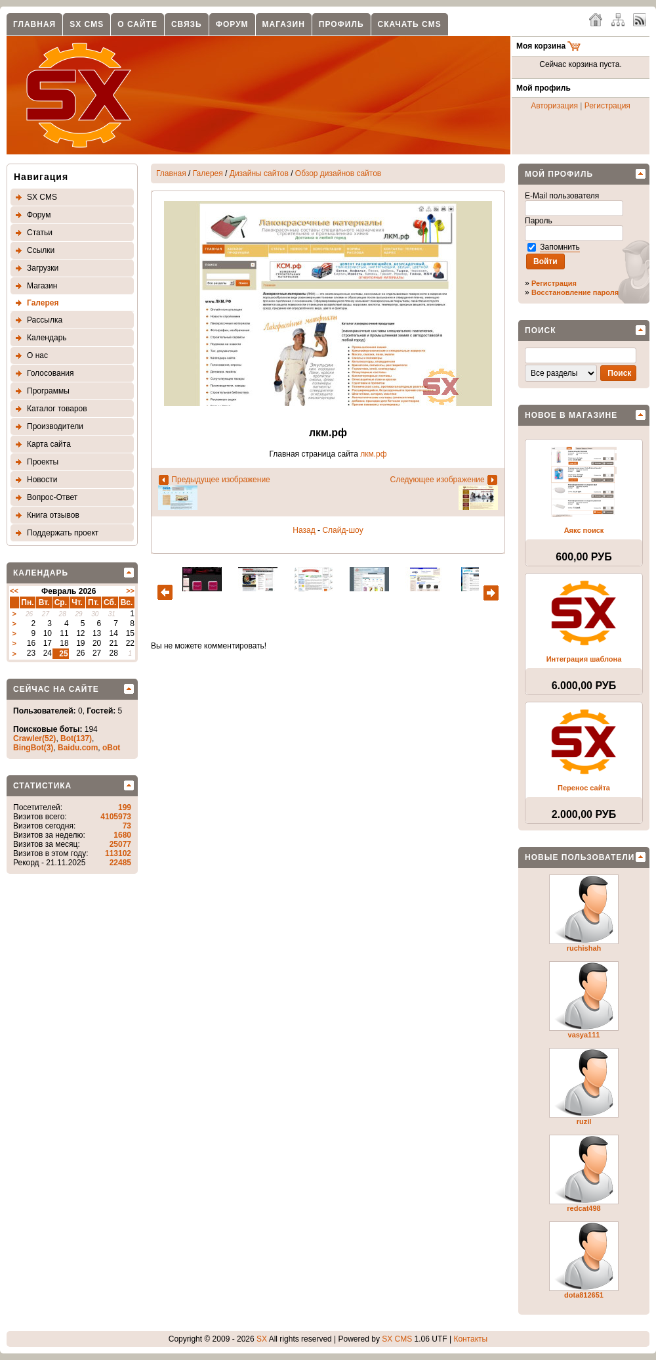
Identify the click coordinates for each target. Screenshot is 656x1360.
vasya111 (584, 1035)
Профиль (341, 24)
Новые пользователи (579, 857)
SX (261, 1339)
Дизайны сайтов (259, 173)
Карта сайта (49, 444)
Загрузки (42, 268)
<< (14, 591)
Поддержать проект (62, 532)
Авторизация (554, 105)
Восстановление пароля (575, 292)
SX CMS (87, 24)
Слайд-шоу (342, 530)
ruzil (584, 1121)
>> (130, 591)
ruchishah (584, 948)
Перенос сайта (584, 788)
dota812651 (584, 1295)
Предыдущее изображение (220, 479)
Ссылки (40, 250)
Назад (304, 530)
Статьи (39, 232)
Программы (48, 391)
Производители (55, 426)
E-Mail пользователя (563, 195)
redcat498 (583, 1208)
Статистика (42, 785)
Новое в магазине (571, 415)
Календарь (47, 337)
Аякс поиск (584, 530)
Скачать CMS (409, 24)
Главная (34, 24)
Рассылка (44, 320)
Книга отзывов (53, 515)
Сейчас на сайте (56, 689)
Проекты (42, 461)
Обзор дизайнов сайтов (338, 173)
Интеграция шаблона (584, 659)
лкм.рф (373, 454)
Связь (186, 24)
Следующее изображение (437, 479)
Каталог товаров (57, 408)
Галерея (42, 302)
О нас (37, 355)
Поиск (540, 330)
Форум (232, 24)
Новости (42, 479)
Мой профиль (559, 174)
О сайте (137, 24)
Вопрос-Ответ (52, 497)
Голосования (50, 373)
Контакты (470, 1339)
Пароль (539, 220)
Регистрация (607, 105)
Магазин (283, 24)
